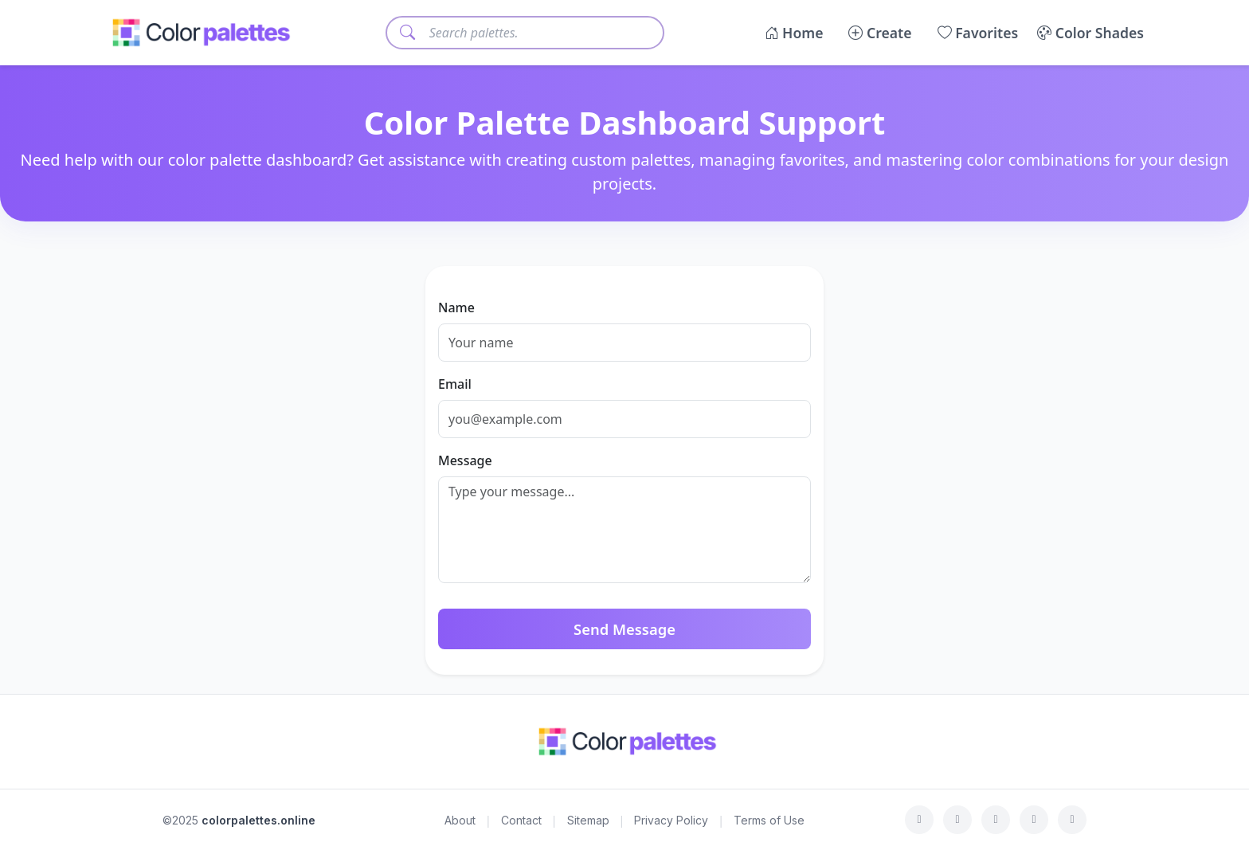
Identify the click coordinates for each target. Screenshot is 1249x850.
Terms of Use (769, 820)
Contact (521, 820)
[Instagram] (995, 819)
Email (455, 384)
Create (879, 32)
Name (456, 307)
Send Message (624, 629)
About (460, 820)
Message (465, 460)
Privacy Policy (671, 820)
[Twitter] (957, 819)
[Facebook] (919, 819)
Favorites (978, 32)
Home (794, 32)
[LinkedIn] (1034, 819)
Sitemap (588, 820)
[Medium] (1072, 819)
